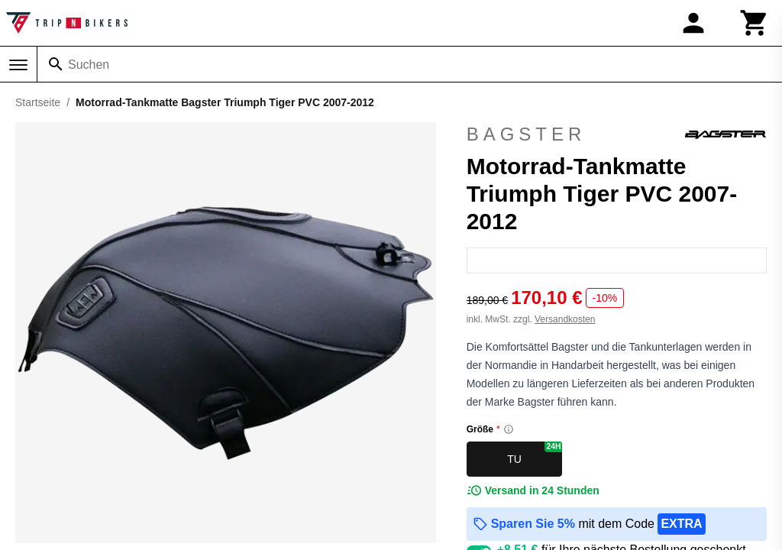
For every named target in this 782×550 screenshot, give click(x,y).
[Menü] (18, 65)
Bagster (617, 134)
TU (534, 453)
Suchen (88, 64)
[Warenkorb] (754, 23)
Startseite (37, 102)
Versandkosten (565, 319)
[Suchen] (56, 64)
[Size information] (508, 429)
